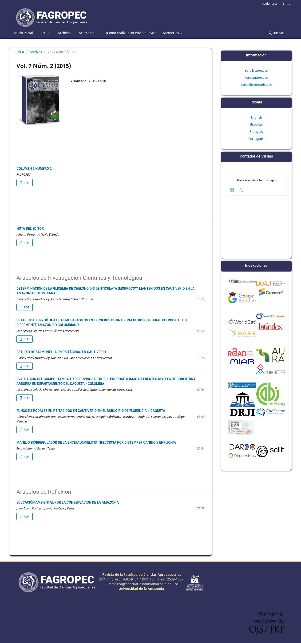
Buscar (276, 33)
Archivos (64, 33)
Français (256, 131)
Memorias (171, 33)
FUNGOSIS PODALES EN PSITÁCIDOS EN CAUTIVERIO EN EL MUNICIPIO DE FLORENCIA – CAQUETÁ (90, 411)
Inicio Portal (23, 33)
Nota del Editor (30, 228)
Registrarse (269, 3)
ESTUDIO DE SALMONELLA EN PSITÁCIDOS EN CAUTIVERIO (61, 352)
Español (256, 124)
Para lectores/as (256, 70)
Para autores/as (256, 77)
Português (256, 138)
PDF (26, 183)
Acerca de (87, 33)
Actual (45, 33)
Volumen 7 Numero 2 (34, 168)
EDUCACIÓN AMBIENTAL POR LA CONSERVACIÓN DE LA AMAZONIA (67, 502)
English (256, 117)
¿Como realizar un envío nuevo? (131, 33)
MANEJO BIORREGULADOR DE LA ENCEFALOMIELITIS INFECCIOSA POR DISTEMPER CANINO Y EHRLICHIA (96, 442)
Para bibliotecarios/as (256, 85)
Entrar (287, 3)
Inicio (20, 52)
